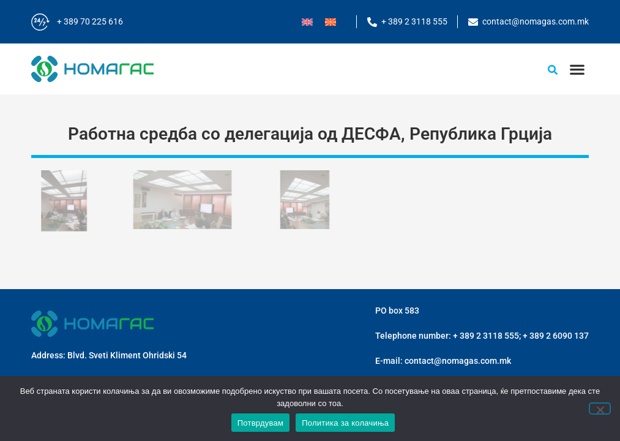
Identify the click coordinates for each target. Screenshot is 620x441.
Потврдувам (260, 423)
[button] (577, 69)
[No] (600, 408)
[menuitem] (307, 21)
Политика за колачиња (345, 423)
